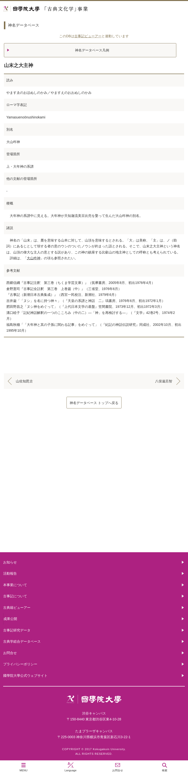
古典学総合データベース (22, 641)
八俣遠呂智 (163, 381)
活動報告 (10, 573)
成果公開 (10, 619)
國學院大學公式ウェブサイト (25, 675)
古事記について (94, 495)
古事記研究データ (16, 630)
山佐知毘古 (24, 381)
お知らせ (10, 562)
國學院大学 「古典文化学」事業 (64, 9)
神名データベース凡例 (92, 50)
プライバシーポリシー (20, 664)
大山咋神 (33, 258)
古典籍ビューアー (94, 534)
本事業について (94, 456)
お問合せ (10, 653)
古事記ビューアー (88, 36)
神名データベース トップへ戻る (94, 403)
